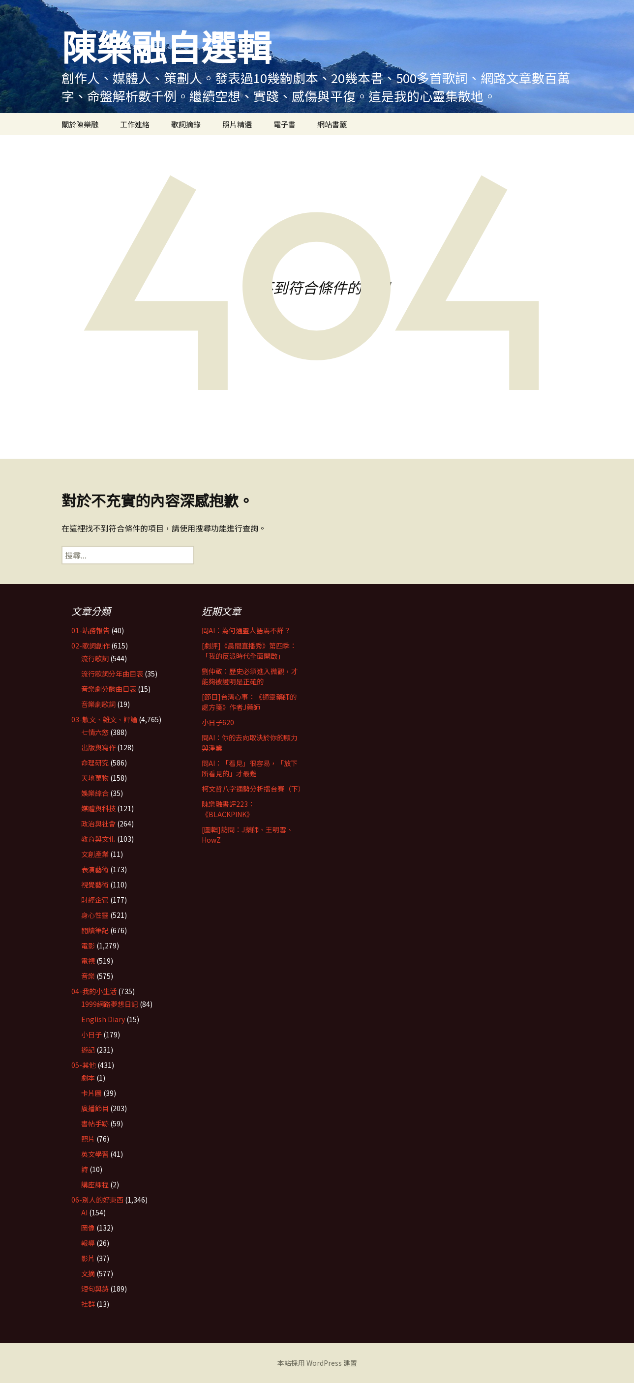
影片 (88, 1258)
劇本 (88, 1078)
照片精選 (237, 124)
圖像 (88, 1228)
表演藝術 (95, 869)
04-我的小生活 (94, 991)
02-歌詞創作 (90, 645)
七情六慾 (95, 732)
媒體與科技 (98, 808)
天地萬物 (95, 778)
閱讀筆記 (95, 930)
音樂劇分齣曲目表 (108, 689)
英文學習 (95, 1154)
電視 (88, 961)
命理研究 (95, 762)
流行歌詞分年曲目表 (112, 673)
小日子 (91, 1034)
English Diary (103, 1019)
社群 (88, 1304)
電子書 (284, 124)
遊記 (88, 1050)
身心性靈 (95, 915)
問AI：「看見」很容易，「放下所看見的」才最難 (250, 768)
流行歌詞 (95, 658)
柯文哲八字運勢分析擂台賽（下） (253, 789)
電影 (88, 945)
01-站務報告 (90, 630)
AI (84, 1212)
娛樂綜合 (95, 793)
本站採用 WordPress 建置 (317, 1363)
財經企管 (95, 900)
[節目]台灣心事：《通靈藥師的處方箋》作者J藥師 (249, 702)
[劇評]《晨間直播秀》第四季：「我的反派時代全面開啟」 (249, 651)
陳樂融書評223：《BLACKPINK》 (228, 809)
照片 (88, 1139)
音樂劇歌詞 (98, 704)
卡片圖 (91, 1093)
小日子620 (218, 722)
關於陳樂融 (79, 124)
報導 (88, 1243)
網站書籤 (332, 124)
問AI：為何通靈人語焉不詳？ (246, 630)
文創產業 (95, 854)
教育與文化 (98, 839)
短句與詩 (95, 1289)
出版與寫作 (98, 747)
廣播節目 (95, 1108)
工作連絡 (135, 124)
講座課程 (95, 1184)
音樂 (88, 976)
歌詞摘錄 (186, 124)
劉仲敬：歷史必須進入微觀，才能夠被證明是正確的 (250, 676)
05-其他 (83, 1065)
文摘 (88, 1273)
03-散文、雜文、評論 (104, 719)
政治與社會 (98, 823)
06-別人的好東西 (97, 1200)
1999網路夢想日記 (109, 1004)
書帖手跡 (95, 1123)
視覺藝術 (95, 884)
